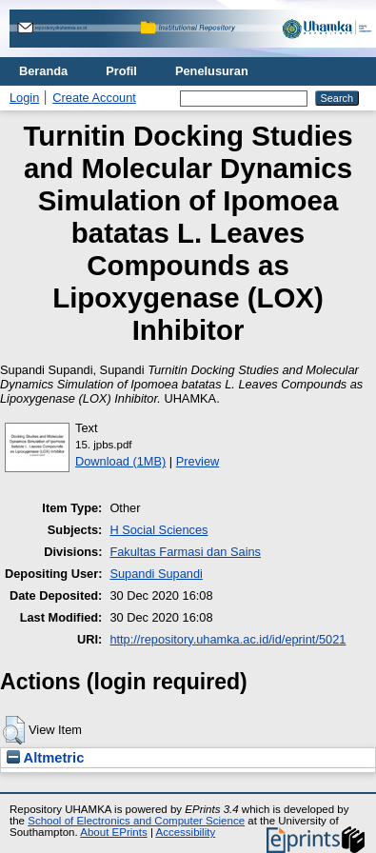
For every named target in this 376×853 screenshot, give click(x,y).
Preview (198, 461)
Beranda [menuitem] (43, 71)
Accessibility (185, 832)
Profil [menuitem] (121, 71)
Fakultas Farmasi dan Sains (185, 552)
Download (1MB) (120, 461)
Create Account (94, 97)
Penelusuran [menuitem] (211, 71)
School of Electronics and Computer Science (136, 820)
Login (24, 97)
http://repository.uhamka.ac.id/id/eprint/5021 (227, 639)
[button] (14, 730)
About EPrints (113, 832)
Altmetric (45, 757)
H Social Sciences (158, 530)
